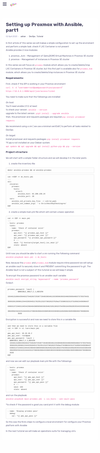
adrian (23, 36)
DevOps (32, 36)
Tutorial (40, 36)
